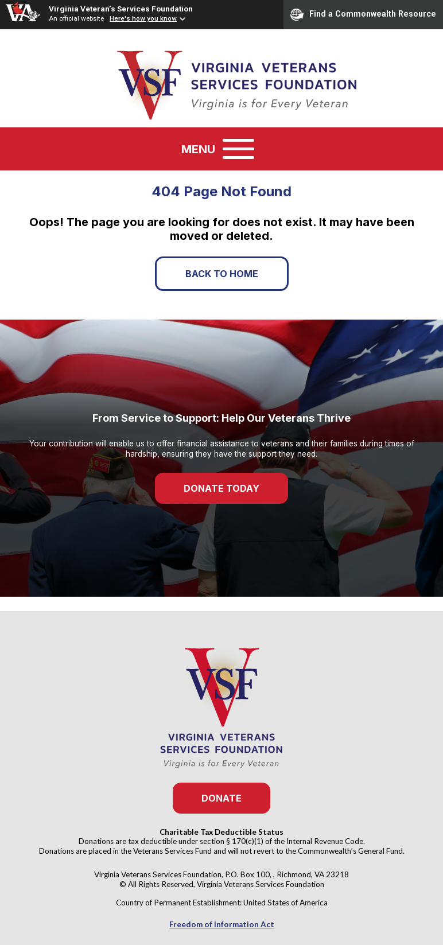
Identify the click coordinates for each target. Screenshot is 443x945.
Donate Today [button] (221, 488)
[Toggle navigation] (238, 148)
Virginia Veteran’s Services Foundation (121, 8)
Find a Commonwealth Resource (363, 14)
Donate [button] (221, 798)
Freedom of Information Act (221, 924)
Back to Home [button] (221, 273)
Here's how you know (143, 18)
